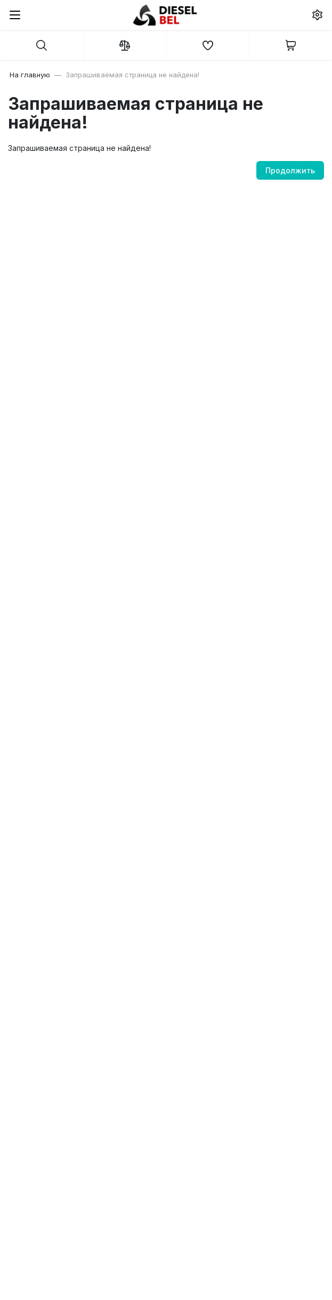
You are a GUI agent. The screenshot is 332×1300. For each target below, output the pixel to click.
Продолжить (290, 170)
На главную (30, 74)
